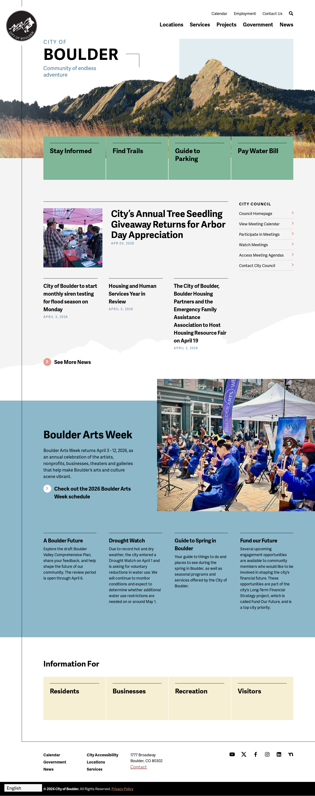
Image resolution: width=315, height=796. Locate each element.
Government (258, 24)
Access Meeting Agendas (261, 255)
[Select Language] (23, 788)
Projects (226, 24)
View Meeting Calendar (259, 223)
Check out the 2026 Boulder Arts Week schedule (92, 492)
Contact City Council (257, 265)
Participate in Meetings (259, 234)
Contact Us (272, 13)
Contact (138, 767)
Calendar (219, 13)
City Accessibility (102, 754)
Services (200, 24)
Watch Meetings (253, 244)
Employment (245, 13)
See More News (72, 361)
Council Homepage (255, 213)
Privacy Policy (122, 788)
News (286, 24)
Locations (171, 24)
